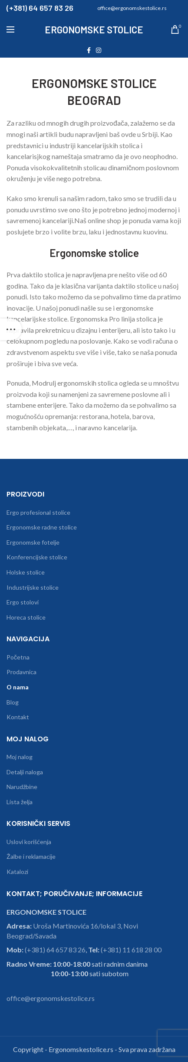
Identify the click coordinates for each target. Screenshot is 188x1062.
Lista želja (20, 801)
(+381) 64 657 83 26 (55, 949)
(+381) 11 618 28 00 (131, 949)
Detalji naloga (25, 772)
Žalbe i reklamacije (31, 856)
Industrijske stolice (33, 587)
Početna (18, 657)
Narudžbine (22, 786)
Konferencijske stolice (37, 557)
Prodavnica (21, 672)
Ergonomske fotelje (33, 542)
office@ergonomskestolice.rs (51, 998)
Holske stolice (26, 572)
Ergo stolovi (23, 602)
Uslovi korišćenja (29, 841)
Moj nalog (20, 756)
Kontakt (18, 717)
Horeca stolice (26, 617)
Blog (13, 702)
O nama (18, 687)
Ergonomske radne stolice (42, 527)
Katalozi (17, 871)
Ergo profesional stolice (38, 512)
